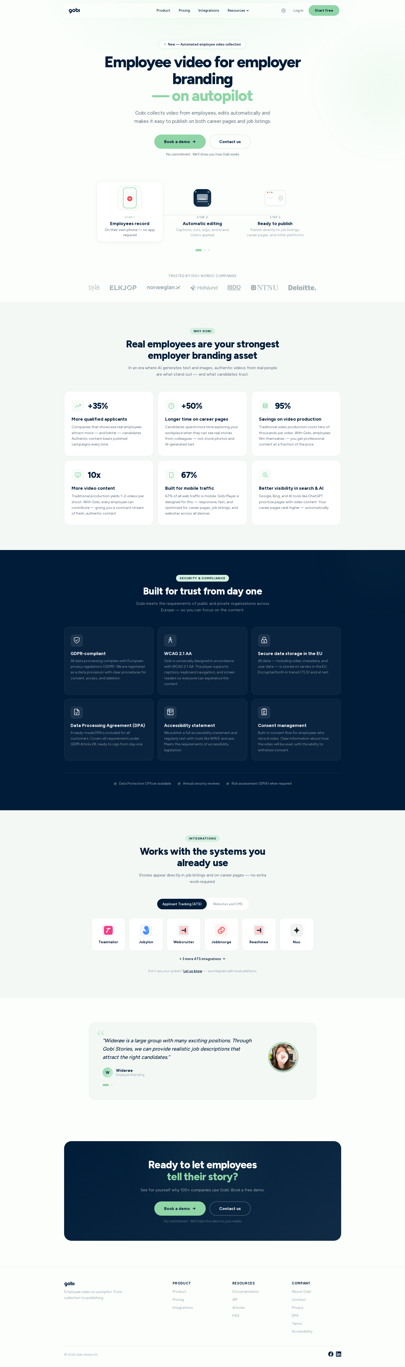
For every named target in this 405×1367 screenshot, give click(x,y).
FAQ (235, 1315)
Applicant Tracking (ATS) (182, 911)
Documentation (245, 1291)
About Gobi (301, 1291)
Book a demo (180, 141)
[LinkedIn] (338, 1354)
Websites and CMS (228, 911)
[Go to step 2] (205, 250)
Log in (298, 10)
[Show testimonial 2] (112, 1089)
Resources (238, 10)
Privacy (297, 1307)
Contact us (230, 141)
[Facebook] (330, 1354)
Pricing (184, 10)
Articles (238, 1307)
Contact (299, 1299)
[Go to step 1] (198, 250)
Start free (324, 10)
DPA (295, 1315)
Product (163, 10)
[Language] (283, 10)
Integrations (208, 10)
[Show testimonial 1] (106, 1089)
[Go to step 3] (209, 250)
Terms (297, 1323)
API (234, 1299)
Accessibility (302, 1331)
